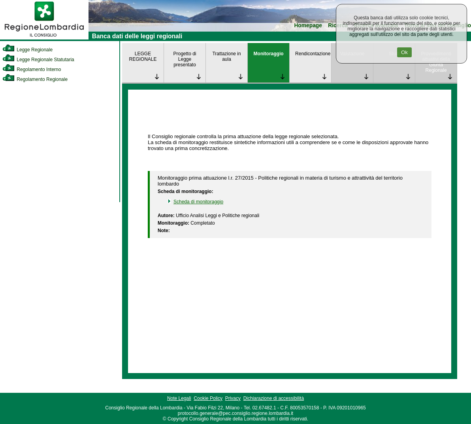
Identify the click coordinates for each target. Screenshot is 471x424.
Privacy (233, 398)
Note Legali (179, 398)
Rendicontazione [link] (312, 53)
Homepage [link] (308, 25)
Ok (404, 52)
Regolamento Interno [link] (31, 69)
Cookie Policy (208, 398)
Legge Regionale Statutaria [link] (38, 59)
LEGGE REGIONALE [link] (142, 56)
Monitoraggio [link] (269, 53)
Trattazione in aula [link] (226, 56)
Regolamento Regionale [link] (35, 79)
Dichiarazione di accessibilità (273, 398)
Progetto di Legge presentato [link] (184, 59)
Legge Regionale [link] (27, 50)
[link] (44, 38)
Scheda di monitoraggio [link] (198, 201)
